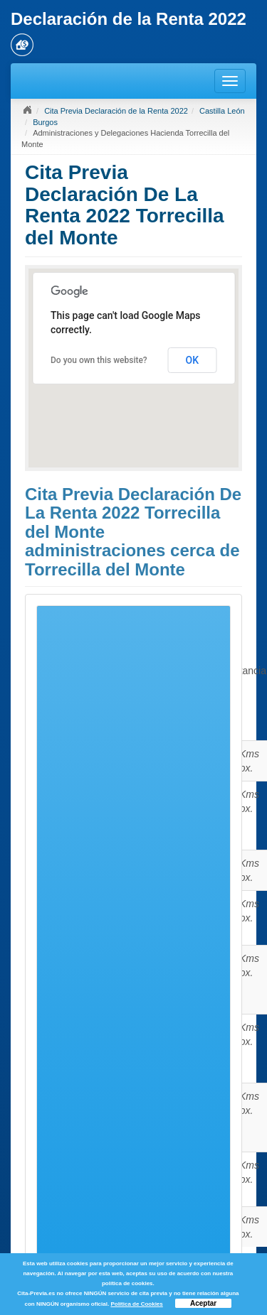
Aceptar (203, 1303)
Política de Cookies (136, 1304)
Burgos (45, 122)
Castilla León (222, 111)
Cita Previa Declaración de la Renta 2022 (116, 111)
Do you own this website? (99, 360)
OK (192, 360)
